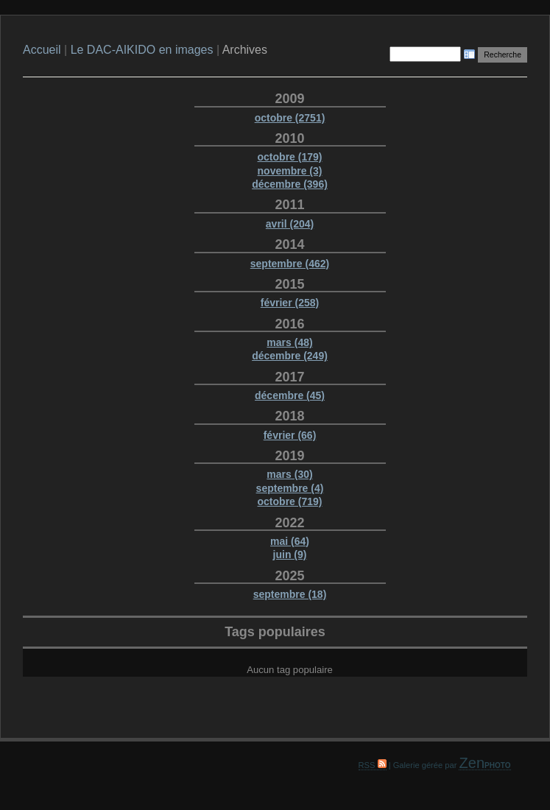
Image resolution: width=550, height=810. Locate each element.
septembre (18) (290, 594)
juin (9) (290, 554)
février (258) (290, 303)
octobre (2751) (290, 118)
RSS (373, 765)
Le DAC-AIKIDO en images (143, 49)
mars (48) (289, 342)
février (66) (290, 435)
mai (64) (289, 541)
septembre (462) (289, 264)
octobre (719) (290, 501)
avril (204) (290, 224)
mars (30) (289, 474)
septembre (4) (290, 488)
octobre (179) (290, 157)
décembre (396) (290, 184)
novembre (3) (290, 171)
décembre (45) (290, 395)
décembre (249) (290, 356)
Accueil (42, 49)
